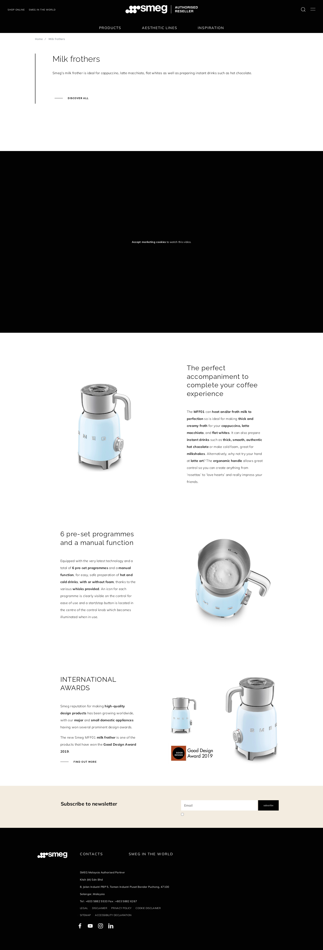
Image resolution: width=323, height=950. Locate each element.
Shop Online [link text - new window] (16, 9)
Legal (84, 908)
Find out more (85, 761)
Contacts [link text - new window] (91, 854)
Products (110, 28)
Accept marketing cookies (149, 242)
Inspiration (211, 28)
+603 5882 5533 (97, 901)
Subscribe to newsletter (89, 804)
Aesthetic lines (159, 28)
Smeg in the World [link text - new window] (151, 854)
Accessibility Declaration (113, 915)
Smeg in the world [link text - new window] (42, 9)
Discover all (78, 98)
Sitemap (85, 915)
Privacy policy (121, 908)
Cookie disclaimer (148, 908)
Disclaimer (99, 908)
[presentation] (31, 135)
